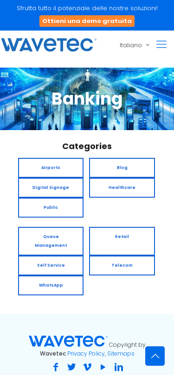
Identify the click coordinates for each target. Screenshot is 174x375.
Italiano (135, 45)
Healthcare (122, 187)
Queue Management (51, 241)
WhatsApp (51, 285)
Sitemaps (121, 353)
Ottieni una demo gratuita (87, 21)
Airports (50, 167)
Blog (122, 167)
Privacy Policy (86, 353)
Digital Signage (50, 187)
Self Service (51, 265)
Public (51, 207)
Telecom (122, 265)
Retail (122, 236)
